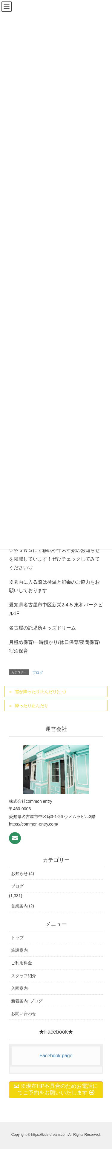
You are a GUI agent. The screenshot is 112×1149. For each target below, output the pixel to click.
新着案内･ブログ (26, 1001)
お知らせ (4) (22, 873)
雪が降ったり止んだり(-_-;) (40, 691)
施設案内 (19, 950)
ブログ (37, 673)
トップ (17, 937)
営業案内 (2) (22, 905)
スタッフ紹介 (23, 975)
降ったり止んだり (31, 705)
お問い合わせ (23, 1013)
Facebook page (55, 1055)
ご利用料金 (21, 962)
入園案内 (19, 988)
